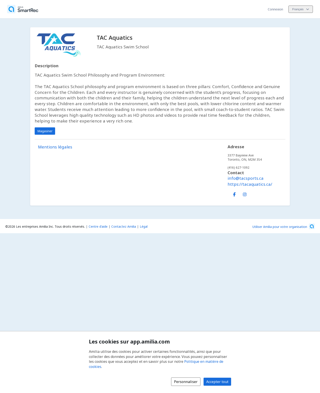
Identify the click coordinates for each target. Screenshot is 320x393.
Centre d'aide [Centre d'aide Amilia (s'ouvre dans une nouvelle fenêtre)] (98, 226)
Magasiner (44, 131)
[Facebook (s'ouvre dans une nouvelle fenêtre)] (234, 194)
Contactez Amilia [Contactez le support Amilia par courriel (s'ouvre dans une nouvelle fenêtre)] (123, 226)
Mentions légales (55, 147)
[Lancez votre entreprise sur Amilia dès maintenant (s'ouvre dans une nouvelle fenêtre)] (283, 226)
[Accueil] (22, 9)
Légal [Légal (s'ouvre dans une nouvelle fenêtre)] (144, 226)
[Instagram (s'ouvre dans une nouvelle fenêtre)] (245, 194)
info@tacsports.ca (246, 178)
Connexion (275, 9)
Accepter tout (217, 381)
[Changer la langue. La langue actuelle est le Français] (300, 9)
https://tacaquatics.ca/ (250, 184)
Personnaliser (186, 381)
